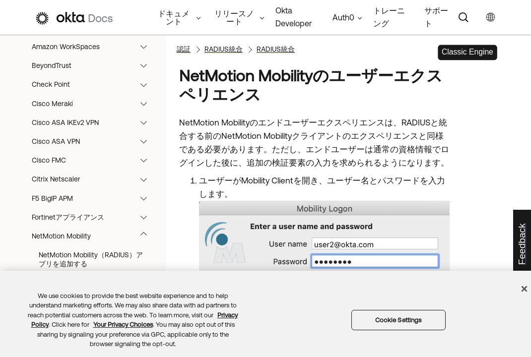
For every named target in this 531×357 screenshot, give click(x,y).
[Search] (463, 17)
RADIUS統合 (89, 54)
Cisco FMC (94, 225)
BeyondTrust (94, 130)
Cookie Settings (398, 320)
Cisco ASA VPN (94, 206)
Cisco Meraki (94, 168)
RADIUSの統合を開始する (91, 73)
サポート (436, 17)
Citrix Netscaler (94, 244)
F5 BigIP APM (94, 263)
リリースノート (234, 17)
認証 (184, 49)
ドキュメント (174, 17)
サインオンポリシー (89, 35)
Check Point (94, 149)
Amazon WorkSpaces (94, 111)
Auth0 (343, 17)
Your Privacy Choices (123, 324)
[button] (149, 35)
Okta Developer (293, 17)
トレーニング (389, 17)
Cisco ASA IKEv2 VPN (94, 187)
